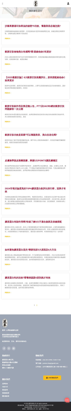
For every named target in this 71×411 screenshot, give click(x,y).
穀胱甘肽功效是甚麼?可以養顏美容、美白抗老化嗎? (31, 140)
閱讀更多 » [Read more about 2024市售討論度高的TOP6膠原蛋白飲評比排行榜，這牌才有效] (8, 213)
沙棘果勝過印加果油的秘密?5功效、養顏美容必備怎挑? (33, 31)
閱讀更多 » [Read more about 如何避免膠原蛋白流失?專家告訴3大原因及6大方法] (8, 269)
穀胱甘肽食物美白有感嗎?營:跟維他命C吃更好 (28, 56)
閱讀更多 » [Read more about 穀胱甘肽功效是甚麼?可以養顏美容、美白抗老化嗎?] (8, 152)
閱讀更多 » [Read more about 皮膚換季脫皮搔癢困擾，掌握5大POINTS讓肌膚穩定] (8, 180)
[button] (2, 4)
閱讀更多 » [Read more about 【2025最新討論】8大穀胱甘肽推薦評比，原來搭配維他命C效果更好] (8, 98)
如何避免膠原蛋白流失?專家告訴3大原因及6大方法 (30, 254)
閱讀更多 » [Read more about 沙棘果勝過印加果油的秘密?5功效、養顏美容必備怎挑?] (8, 43)
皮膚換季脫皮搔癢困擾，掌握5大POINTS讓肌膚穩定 (31, 165)
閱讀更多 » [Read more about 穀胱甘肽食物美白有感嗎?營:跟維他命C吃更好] (8, 69)
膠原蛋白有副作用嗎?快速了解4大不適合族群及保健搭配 (33, 226)
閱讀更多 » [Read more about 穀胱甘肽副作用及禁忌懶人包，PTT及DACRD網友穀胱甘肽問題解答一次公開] (8, 126)
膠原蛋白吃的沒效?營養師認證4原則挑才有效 (27, 282)
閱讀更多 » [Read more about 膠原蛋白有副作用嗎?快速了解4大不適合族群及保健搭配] (8, 241)
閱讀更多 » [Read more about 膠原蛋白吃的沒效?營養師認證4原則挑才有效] (8, 297)
